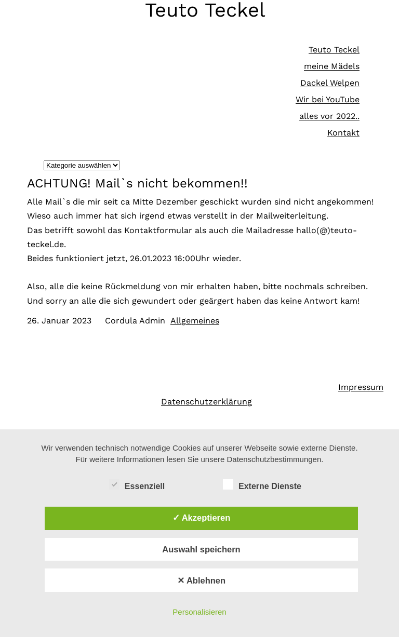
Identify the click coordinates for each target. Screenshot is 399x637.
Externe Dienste (262, 485)
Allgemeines (194, 321)
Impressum (360, 387)
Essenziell (137, 485)
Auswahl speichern (201, 549)
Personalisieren (199, 611)
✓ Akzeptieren (201, 517)
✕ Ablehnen (201, 580)
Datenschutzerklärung (206, 401)
